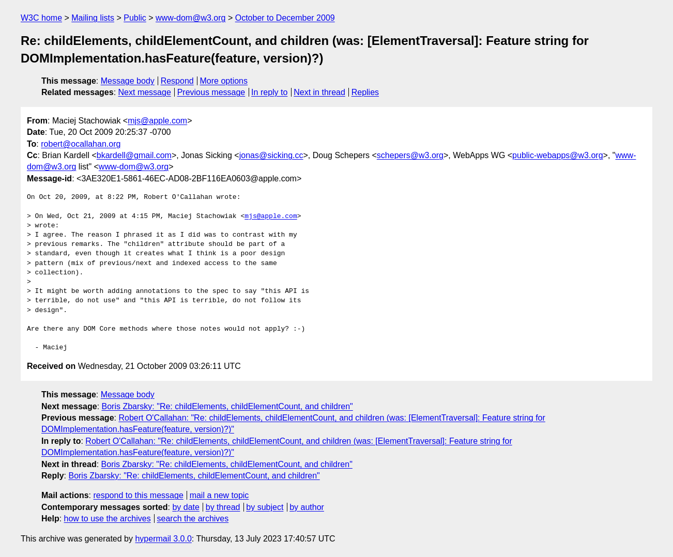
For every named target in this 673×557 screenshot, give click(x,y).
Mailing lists (92, 17)
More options (224, 80)
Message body (128, 80)
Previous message (211, 92)
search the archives (193, 518)
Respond (177, 80)
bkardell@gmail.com (134, 155)
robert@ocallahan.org (80, 144)
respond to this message (138, 495)
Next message (144, 92)
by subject (264, 507)
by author (306, 507)
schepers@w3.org (410, 155)
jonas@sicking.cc (271, 155)
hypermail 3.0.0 (163, 538)
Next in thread (319, 92)
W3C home (41, 17)
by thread (223, 507)
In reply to (269, 92)
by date (185, 507)
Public (135, 17)
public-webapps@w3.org (557, 155)
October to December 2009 (285, 17)
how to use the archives (107, 518)
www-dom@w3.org (190, 17)
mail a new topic (219, 495)
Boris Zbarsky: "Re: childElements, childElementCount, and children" (227, 406)
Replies (365, 92)
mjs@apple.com (157, 120)
